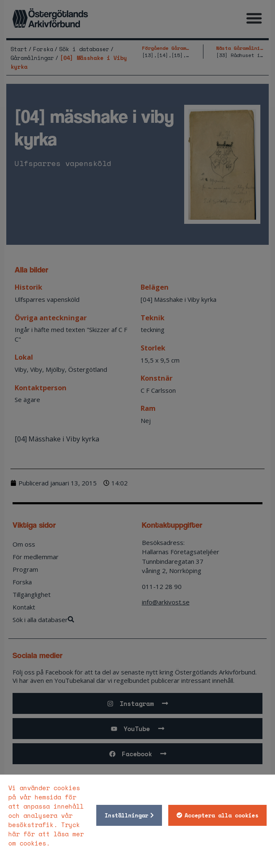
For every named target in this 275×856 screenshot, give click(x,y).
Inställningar (126, 815)
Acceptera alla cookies (221, 815)
